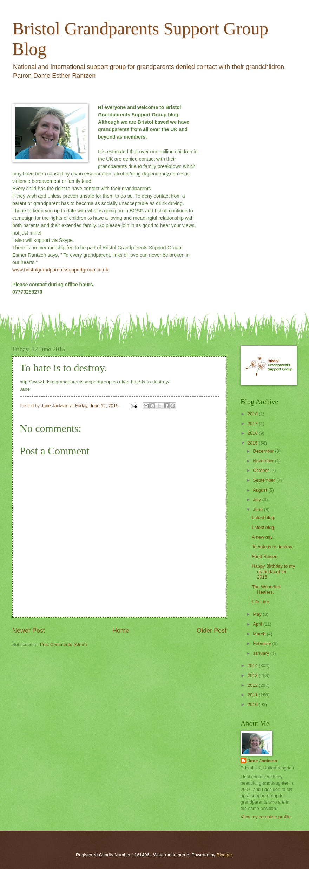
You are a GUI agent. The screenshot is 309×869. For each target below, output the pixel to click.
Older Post (211, 630)
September (264, 480)
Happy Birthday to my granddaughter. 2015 (273, 571)
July (257, 499)
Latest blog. (263, 517)
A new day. (263, 537)
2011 (253, 694)
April (258, 624)
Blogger (224, 854)
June (258, 509)
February (262, 643)
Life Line (260, 602)
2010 (253, 704)
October (261, 470)
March (260, 634)
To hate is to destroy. (272, 546)
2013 (253, 675)
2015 (253, 443)
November (264, 461)
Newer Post (28, 630)
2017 (253, 423)
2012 (253, 685)
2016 (253, 433)
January (261, 653)
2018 (253, 413)
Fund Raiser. (264, 556)
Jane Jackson (262, 760)
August (260, 490)
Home (120, 630)
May (258, 614)
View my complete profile (266, 816)
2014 (253, 665)
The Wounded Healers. (266, 589)
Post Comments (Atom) (63, 644)
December (264, 451)
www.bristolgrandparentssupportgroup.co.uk (60, 270)
